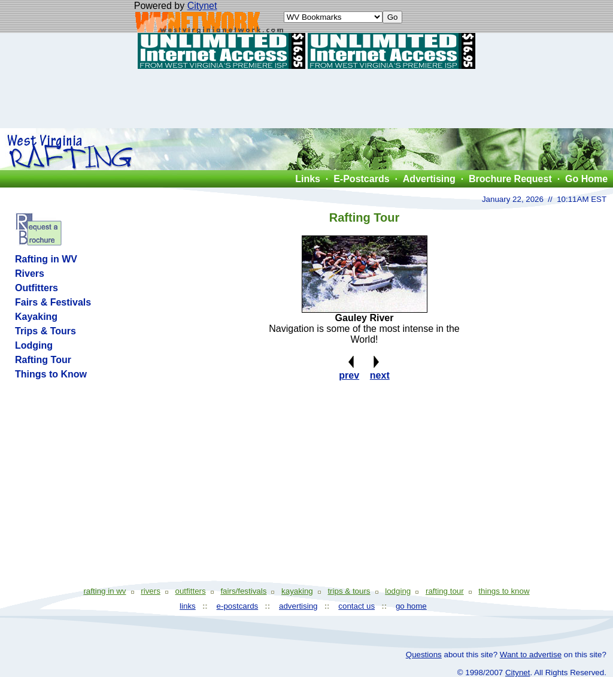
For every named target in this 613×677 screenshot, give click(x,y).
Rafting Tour (43, 360)
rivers (150, 591)
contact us (356, 606)
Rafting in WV (46, 259)
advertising (298, 606)
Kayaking (36, 317)
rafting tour (445, 591)
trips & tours (348, 591)
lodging (398, 591)
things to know (503, 591)
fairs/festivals (243, 591)
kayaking (297, 591)
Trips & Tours (45, 331)
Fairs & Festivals (53, 302)
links (188, 606)
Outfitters (36, 288)
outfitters (190, 591)
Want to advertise (531, 654)
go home (411, 606)
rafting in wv (104, 591)
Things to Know (51, 374)
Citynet (202, 6)
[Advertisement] (306, 98)
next (380, 375)
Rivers (29, 273)
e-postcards (238, 606)
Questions (424, 654)
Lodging (34, 345)
